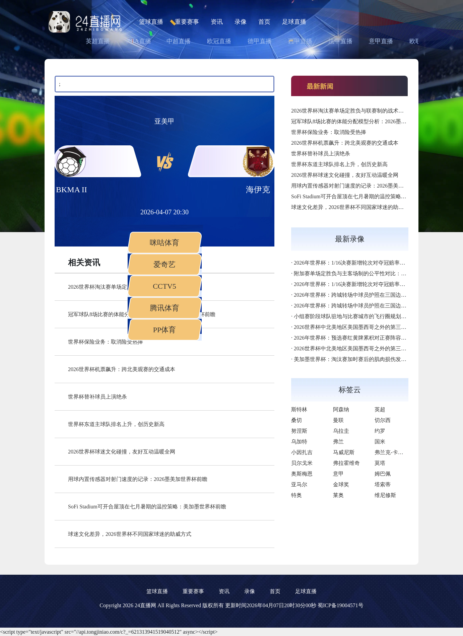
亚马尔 (299, 484)
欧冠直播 (219, 41)
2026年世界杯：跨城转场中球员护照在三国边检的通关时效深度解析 (374, 295)
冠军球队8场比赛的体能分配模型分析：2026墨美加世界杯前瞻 (365, 121)
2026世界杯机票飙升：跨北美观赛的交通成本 (121, 369)
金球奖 (341, 484)
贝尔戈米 (302, 463)
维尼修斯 (385, 495)
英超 (380, 409)
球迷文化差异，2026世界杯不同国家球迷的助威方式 (129, 534)
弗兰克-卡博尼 (391, 452)
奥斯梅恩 (302, 474)
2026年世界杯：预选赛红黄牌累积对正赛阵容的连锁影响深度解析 (371, 338)
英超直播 (98, 41)
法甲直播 (340, 41)
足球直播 (294, 21)
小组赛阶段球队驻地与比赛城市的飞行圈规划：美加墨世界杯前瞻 (371, 316)
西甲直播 (300, 41)
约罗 (380, 431)
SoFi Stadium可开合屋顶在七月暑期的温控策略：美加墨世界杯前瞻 (147, 506)
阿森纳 (341, 409)
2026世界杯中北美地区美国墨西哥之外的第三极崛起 (355, 327)
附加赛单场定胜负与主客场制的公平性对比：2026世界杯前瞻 (366, 273)
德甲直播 (260, 41)
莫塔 (380, 463)
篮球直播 (151, 21)
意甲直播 (381, 41)
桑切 (296, 420)
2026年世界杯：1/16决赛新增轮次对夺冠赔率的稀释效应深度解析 (371, 263)
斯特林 (299, 409)
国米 (380, 441)
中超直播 (179, 41)
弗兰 (338, 441)
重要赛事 (187, 21)
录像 (241, 21)
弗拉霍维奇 (346, 463)
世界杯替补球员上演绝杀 (97, 397)
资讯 (217, 21)
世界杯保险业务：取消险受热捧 (105, 342)
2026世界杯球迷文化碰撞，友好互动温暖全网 (121, 451)
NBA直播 (138, 41)
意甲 (338, 474)
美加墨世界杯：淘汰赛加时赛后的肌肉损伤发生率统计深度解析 (369, 359)
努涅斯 (299, 431)
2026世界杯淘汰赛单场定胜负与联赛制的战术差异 (350, 111)
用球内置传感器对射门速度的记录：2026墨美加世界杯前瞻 (137, 479)
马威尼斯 (343, 452)
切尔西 (383, 420)
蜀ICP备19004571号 (340, 605)
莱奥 (338, 495)
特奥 (296, 495)
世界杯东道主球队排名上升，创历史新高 (116, 424)
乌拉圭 (341, 431)
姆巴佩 (383, 474)
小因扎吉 (302, 452)
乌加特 (299, 441)
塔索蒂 (383, 484)
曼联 (338, 420)
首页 (264, 21)
